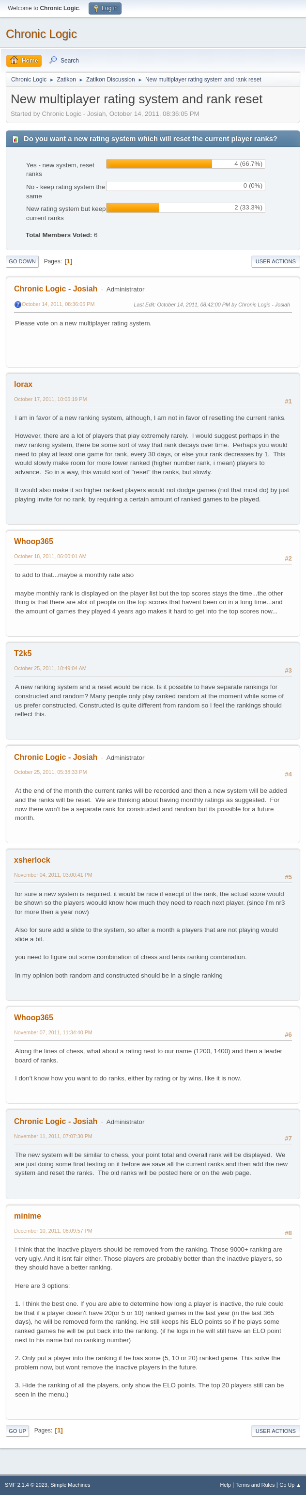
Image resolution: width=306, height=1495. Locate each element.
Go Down (22, 261)
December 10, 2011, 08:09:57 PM (53, 1231)
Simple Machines (70, 1485)
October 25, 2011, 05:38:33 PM (50, 772)
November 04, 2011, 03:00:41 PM (53, 875)
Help (225, 1485)
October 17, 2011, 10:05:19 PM (50, 399)
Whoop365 (33, 541)
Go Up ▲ (290, 1485)
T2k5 (22, 653)
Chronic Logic (41, 33)
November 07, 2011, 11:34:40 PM (53, 1032)
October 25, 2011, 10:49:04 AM (50, 668)
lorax (23, 384)
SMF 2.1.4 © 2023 (26, 1485)
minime (27, 1216)
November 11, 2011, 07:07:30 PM (53, 1136)
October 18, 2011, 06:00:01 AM (50, 556)
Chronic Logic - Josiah (55, 289)
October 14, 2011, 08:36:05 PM (58, 304)
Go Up (17, 1431)
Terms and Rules (255, 1485)
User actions (276, 261)
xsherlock (32, 860)
